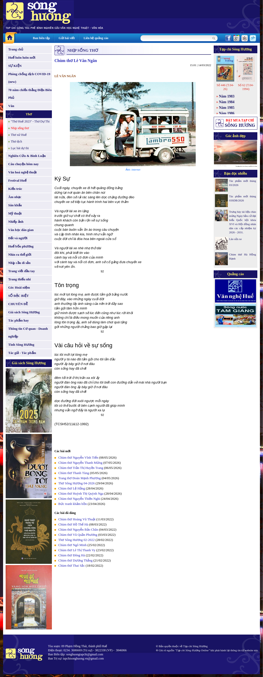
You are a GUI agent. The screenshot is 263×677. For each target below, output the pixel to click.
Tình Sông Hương (21, 344)
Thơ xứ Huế (19, 135)
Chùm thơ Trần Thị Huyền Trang (80, 468)
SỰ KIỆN (15, 66)
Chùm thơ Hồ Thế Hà (73, 524)
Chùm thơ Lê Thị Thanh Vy (76, 550)
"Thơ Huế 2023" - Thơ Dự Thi (30, 121)
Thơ (29, 114)
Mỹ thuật (15, 213)
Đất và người (17, 238)
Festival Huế (17, 180)
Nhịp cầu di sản (19, 263)
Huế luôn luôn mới (21, 57)
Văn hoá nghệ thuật (22, 172)
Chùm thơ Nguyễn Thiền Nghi (79, 499)
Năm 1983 (226, 96)
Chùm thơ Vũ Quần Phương (77, 535)
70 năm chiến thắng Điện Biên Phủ (30, 94)
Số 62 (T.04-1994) (245, 87)
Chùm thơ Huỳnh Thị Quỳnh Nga (81, 493)
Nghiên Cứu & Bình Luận (27, 156)
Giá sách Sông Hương (24, 312)
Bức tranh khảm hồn (72, 504)
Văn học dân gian (21, 230)
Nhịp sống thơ (20, 128)
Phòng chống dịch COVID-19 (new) (29, 78)
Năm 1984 (226, 102)
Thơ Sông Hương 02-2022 (76, 540)
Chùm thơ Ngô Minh (72, 545)
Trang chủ (15, 49)
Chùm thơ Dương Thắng (75, 560)
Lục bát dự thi (20, 148)
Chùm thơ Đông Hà (71, 555)
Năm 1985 (226, 108)
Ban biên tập (41, 38)
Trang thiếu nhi (19, 279)
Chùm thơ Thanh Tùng (73, 473)
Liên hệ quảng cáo (95, 38)
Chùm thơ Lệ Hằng (71, 488)
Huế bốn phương (21, 246)
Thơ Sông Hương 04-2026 (76, 483)
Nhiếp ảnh (15, 222)
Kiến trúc (15, 189)
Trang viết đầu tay (21, 271)
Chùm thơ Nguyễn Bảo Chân (78, 529)
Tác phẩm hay (18, 320)
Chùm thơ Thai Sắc (71, 565)
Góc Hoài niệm (19, 287)
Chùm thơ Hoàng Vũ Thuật (77, 519)
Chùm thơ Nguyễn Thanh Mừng (80, 463)
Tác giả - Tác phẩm (22, 353)
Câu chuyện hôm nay (23, 164)
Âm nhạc (14, 197)
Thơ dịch (16, 141)
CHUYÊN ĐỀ (18, 304)
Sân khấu (15, 205)
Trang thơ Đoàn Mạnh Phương (79, 478)
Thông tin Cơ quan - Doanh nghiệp (28, 332)
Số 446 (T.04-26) (225, 87)
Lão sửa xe (235, 238)
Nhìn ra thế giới (19, 254)
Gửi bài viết (67, 38)
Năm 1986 (226, 113)
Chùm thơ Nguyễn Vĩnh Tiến (78, 457)
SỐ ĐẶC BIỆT (18, 296)
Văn (11, 106)
